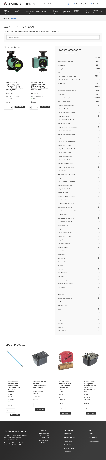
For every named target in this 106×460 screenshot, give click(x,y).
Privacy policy (94, 441)
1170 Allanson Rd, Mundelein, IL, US (44, 436)
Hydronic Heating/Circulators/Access (20, 11)
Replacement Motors (63, 225)
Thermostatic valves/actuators (65, 283)
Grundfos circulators (63, 301)
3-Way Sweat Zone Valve (64, 243)
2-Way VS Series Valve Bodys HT (66, 156)
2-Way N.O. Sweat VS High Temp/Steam (67, 149)
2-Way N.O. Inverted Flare (64, 138)
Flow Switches (61, 65)
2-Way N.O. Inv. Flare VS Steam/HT (66, 134)
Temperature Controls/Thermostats (67, 11)
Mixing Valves (61, 276)
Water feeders (61, 287)
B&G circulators (61, 294)
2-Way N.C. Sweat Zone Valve (65, 232)
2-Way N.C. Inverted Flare (64, 116)
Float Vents (60, 269)
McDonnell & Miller (62, 331)
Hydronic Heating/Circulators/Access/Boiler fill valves (38, 11)
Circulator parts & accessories (65, 261)
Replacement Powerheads (64, 109)
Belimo (59, 309)
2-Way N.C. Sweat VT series (64, 130)
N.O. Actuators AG (62, 214)
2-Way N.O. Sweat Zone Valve (65, 240)
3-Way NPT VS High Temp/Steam (66, 167)
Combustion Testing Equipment (65, 61)
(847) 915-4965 (43, 440)
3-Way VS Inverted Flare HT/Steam (66, 181)
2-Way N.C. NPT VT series (64, 123)
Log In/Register (81, 4)
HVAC (59, 72)
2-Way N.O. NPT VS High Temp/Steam (67, 141)
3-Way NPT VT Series (63, 170)
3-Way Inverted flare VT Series (65, 163)
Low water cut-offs (62, 272)
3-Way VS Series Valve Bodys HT (66, 185)
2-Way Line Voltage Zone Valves (66, 105)
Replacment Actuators (63, 247)
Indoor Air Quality (62, 83)
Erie (58, 316)
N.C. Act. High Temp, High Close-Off (67, 196)
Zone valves (61, 291)
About (101, 11)
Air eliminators (61, 254)
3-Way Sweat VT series (63, 178)
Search (68, 3)
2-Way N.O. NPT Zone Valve (64, 236)
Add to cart (19, 106)
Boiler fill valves (61, 258)
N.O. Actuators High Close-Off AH (66, 218)
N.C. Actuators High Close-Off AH (66, 203)
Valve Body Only (62, 251)
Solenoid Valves (61, 94)
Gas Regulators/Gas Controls (8, 11)
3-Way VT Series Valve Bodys (65, 189)
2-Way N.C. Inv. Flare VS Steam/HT (66, 112)
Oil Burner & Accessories (57, 11)
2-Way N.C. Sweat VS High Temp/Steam (67, 127)
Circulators (60, 265)
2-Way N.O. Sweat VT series (64, 152)
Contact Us (42, 442)
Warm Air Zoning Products (78, 11)
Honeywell (60, 320)
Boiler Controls (61, 58)
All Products (88, 11)
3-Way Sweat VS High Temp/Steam (66, 174)
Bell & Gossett (61, 312)
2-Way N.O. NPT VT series (64, 145)
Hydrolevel (60, 327)
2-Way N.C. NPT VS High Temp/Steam (67, 119)
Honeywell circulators (63, 305)
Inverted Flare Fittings (63, 192)
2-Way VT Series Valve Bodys (65, 159)
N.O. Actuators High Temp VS (65, 221)
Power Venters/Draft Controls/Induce (67, 90)
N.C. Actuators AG (62, 200)
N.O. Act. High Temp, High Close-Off (67, 210)
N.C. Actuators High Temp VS (65, 207)
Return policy (94, 437)
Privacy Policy (18, 445)
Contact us (95, 11)
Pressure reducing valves (64, 280)
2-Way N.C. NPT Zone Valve (64, 229)
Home (5, 18)
